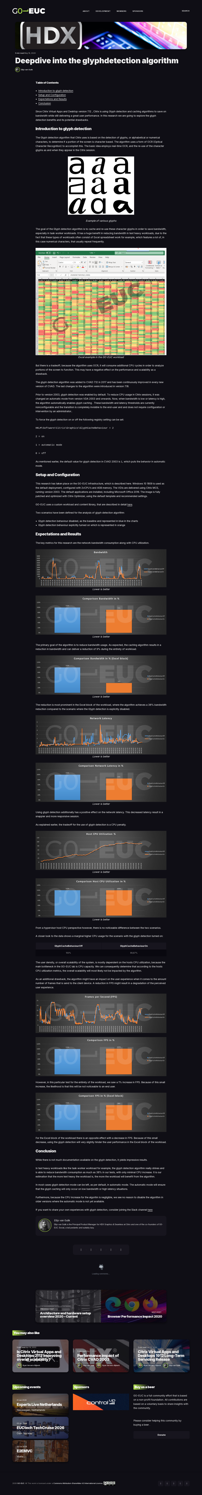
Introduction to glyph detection (55, 90)
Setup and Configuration (52, 94)
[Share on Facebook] (91, 1250)
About (86, 11)
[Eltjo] (18, 69)
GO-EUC (20, 1483)
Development (103, 11)
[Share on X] (79, 1250)
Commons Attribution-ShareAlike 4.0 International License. (84, 1483)
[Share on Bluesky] (122, 1250)
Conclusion (44, 103)
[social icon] (160, 1483)
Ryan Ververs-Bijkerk (31, 1365)
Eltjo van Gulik (27, 69)
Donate (162, 1435)
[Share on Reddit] (111, 1250)
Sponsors (137, 11)
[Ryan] (20, 1365)
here (129, 504)
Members (121, 11)
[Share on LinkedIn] (101, 1250)
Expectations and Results (52, 99)
